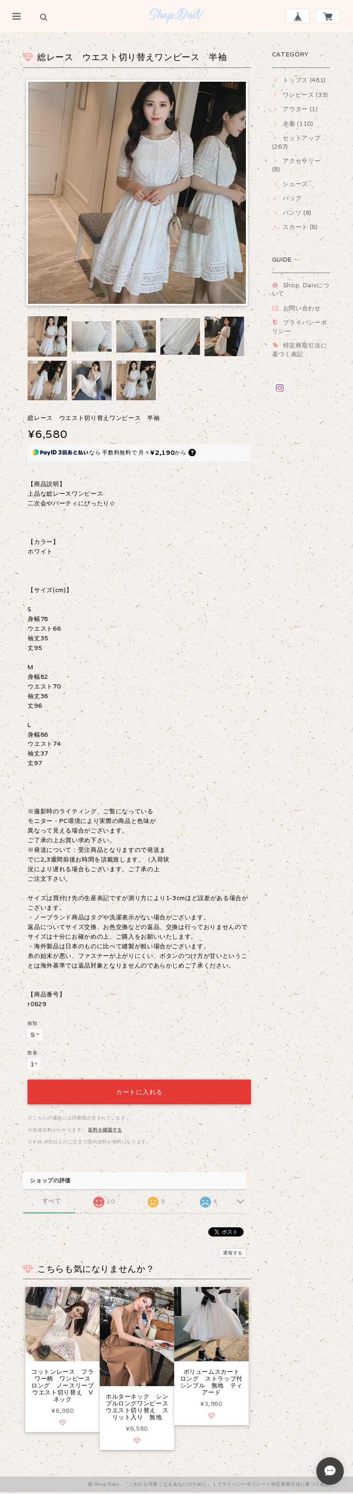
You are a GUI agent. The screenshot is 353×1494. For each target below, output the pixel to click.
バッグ (292, 198)
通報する (233, 1250)
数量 (32, 1052)
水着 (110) (298, 124)
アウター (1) (300, 109)
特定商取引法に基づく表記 (299, 349)
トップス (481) (304, 80)
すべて (51, 1199)
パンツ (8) (297, 213)
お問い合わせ (302, 308)
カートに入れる (139, 1089)
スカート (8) (300, 227)
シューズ (295, 184)
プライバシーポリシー (241, 1486)
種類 (32, 1023)
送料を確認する (105, 1127)
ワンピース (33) (305, 95)
